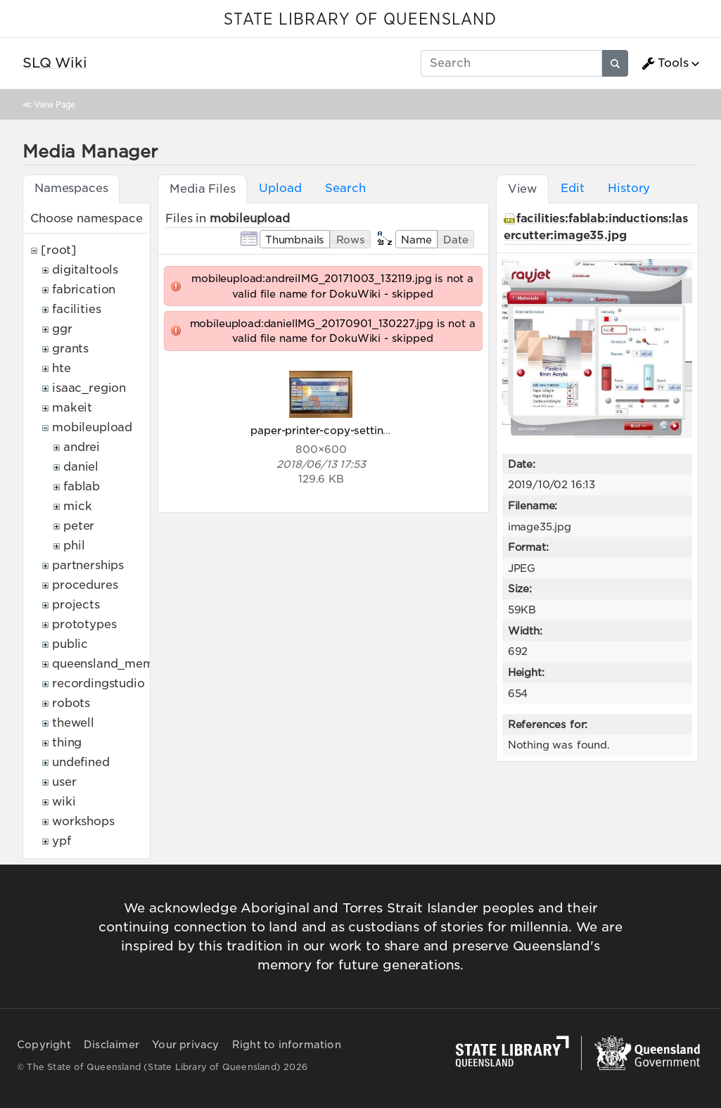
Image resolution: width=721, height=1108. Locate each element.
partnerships (88, 565)
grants (70, 348)
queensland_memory (112, 663)
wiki (63, 801)
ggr (62, 329)
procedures (84, 585)
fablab (81, 486)
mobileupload (92, 427)
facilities (76, 309)
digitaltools (85, 269)
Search (345, 188)
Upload (280, 188)
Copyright (44, 1044)
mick (77, 506)
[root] (59, 250)
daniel (80, 466)
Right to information (286, 1044)
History (629, 188)
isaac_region (89, 388)
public (70, 644)
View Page (54, 104)
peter (78, 526)
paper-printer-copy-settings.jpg (332, 430)
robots (71, 703)
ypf (61, 841)
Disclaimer (111, 1044)
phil (73, 545)
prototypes (84, 624)
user (64, 782)
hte (61, 368)
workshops (83, 821)
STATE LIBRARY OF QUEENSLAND (360, 19)
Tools (665, 63)
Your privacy (185, 1044)
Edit (572, 188)
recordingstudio (98, 683)
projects (76, 604)
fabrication (83, 289)
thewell (73, 723)
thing (67, 742)
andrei (81, 447)
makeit (72, 407)
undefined (81, 762)
